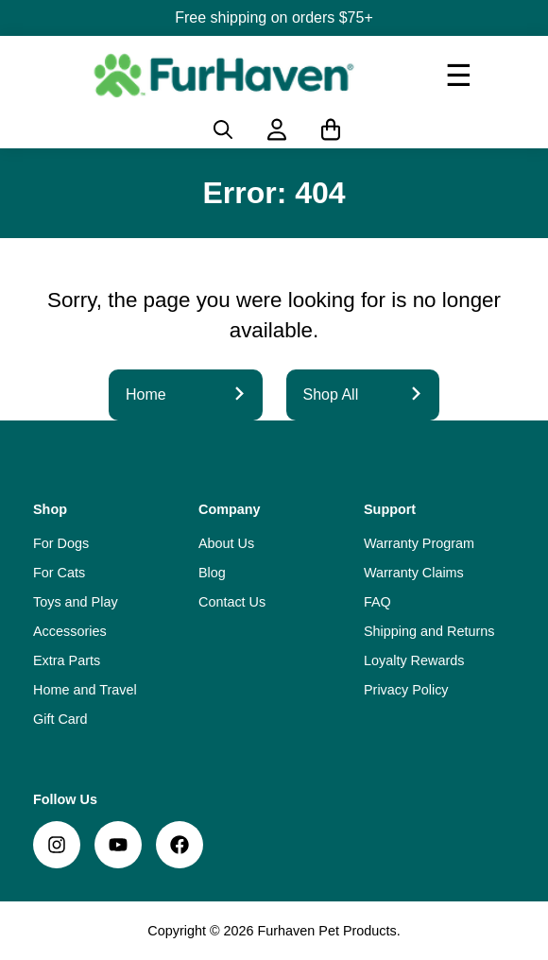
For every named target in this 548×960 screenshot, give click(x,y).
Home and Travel (85, 689)
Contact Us (231, 601)
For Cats (59, 572)
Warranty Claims (414, 572)
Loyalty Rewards (414, 660)
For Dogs (61, 543)
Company (229, 509)
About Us (226, 543)
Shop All (363, 394)
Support (390, 509)
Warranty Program (419, 543)
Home (186, 394)
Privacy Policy (406, 689)
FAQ (377, 601)
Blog (212, 572)
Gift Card (60, 719)
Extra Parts (66, 660)
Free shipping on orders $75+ (273, 17)
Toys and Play (75, 601)
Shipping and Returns (429, 631)
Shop (50, 509)
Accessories (70, 631)
